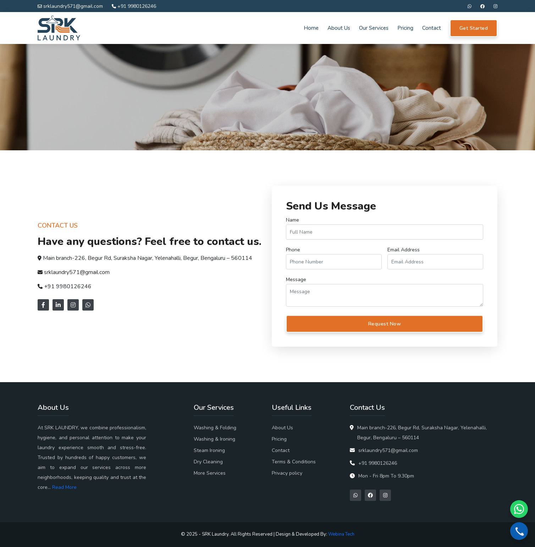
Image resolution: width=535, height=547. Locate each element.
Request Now (384, 323)
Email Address (403, 249)
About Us (338, 28)
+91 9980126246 (134, 6)
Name (292, 220)
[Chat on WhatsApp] (519, 509)
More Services (210, 473)
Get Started (473, 28)
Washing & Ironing (214, 439)
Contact (431, 28)
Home (311, 28)
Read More (64, 487)
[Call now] (519, 531)
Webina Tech (341, 534)
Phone (293, 249)
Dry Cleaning (208, 461)
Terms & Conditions (294, 461)
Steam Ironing (209, 450)
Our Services (373, 28)
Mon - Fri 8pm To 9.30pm (386, 476)
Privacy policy (287, 473)
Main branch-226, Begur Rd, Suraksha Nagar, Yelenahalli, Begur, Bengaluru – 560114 (147, 258)
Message (296, 279)
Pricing (405, 28)
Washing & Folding (215, 427)
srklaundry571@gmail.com (70, 6)
